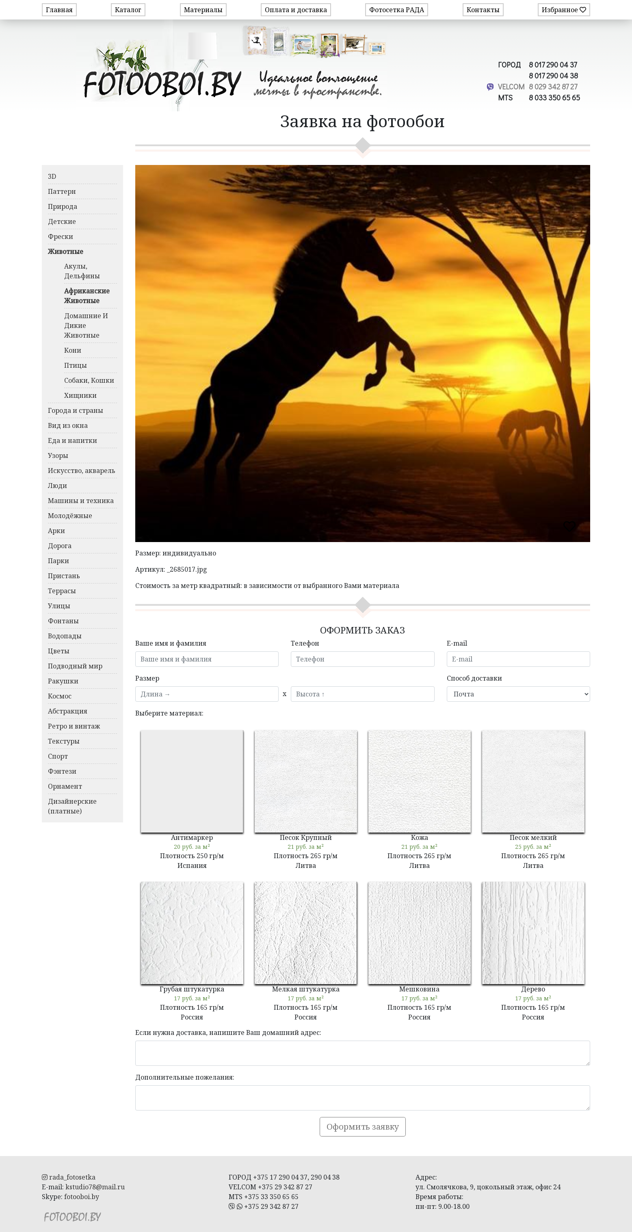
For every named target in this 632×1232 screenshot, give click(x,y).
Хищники (80, 395)
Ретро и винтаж (74, 726)
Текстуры (64, 741)
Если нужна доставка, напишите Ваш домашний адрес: (228, 1032)
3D (52, 176)
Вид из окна (68, 425)
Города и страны (75, 410)
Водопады (65, 635)
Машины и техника (81, 500)
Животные (65, 251)
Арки (56, 530)
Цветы (58, 650)
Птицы (75, 365)
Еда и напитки (72, 440)
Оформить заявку (363, 1126)
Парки (58, 560)
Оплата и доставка (296, 9)
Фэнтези (62, 771)
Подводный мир (75, 666)
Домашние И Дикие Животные (86, 325)
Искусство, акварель (81, 470)
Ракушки (63, 681)
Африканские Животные (87, 295)
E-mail (457, 643)
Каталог (128, 9)
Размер (147, 678)
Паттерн (62, 191)
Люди (57, 485)
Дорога (59, 545)
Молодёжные (70, 515)
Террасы (62, 590)
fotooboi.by (81, 1196)
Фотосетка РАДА (396, 9)
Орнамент (65, 786)
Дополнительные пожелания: (184, 1077)
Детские (62, 221)
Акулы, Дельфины (82, 271)
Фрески (60, 236)
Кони (72, 350)
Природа (62, 206)
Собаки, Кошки (89, 380)
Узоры (58, 455)
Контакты (483, 9)
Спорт (58, 756)
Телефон (305, 643)
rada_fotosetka (68, 1177)
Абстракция (67, 711)
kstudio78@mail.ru (95, 1186)
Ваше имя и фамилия (170, 643)
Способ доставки (474, 678)
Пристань (64, 575)
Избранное (564, 9)
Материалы (203, 9)
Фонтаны (63, 620)
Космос (59, 696)
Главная (59, 9)
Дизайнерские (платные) (72, 806)
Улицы (59, 605)
